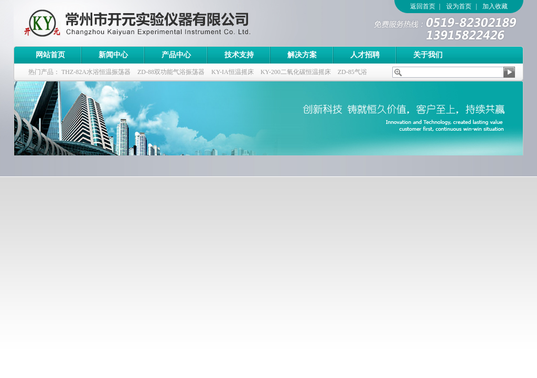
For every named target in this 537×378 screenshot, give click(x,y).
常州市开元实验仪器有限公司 (158, 23)
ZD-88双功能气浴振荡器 (171, 72)
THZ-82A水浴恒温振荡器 (96, 72)
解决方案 (302, 55)
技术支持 (239, 55)
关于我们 (428, 55)
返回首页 (422, 6)
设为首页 (458, 6)
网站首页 (50, 55)
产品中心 (176, 55)
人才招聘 (365, 55)
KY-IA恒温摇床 (232, 72)
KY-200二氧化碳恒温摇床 (296, 72)
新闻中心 (113, 55)
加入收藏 (495, 6)
